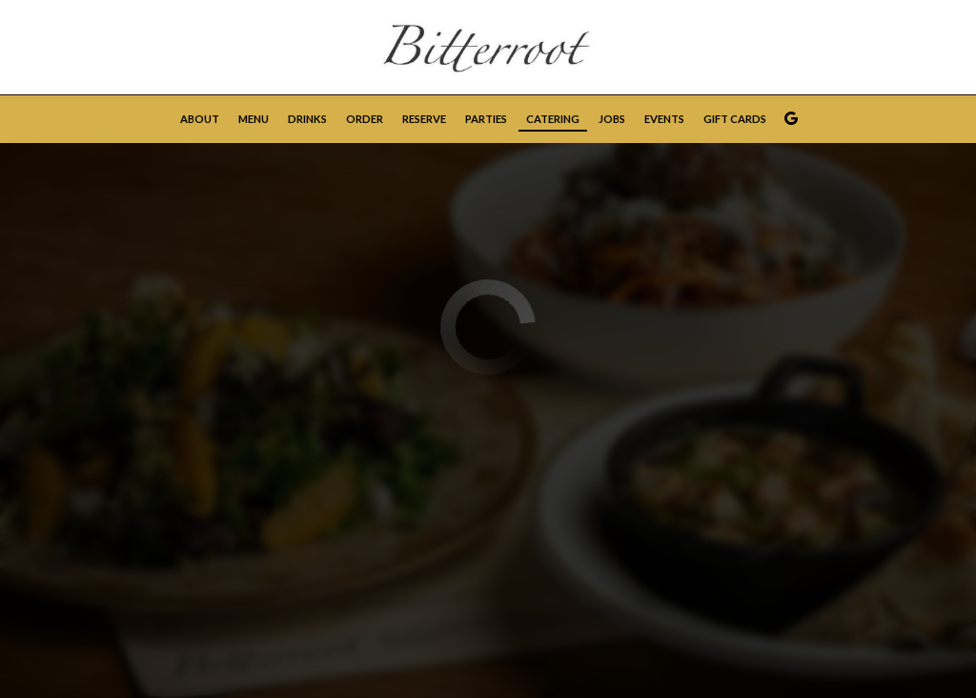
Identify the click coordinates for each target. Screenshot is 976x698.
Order (364, 119)
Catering (553, 119)
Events (664, 119)
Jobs (612, 119)
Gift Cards (734, 119)
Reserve (424, 119)
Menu (253, 119)
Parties (486, 119)
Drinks (307, 119)
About (199, 119)
